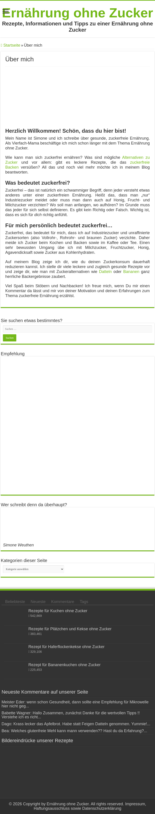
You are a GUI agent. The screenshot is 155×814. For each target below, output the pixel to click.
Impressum (134, 804)
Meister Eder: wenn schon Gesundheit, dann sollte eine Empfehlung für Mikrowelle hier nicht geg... (75, 704)
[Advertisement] (77, 425)
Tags (84, 601)
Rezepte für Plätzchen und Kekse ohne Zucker (69, 629)
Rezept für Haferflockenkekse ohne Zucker (66, 647)
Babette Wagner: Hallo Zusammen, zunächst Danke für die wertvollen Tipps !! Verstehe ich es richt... (71, 715)
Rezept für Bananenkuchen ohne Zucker (64, 665)
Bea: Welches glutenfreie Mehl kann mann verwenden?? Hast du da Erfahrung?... (74, 731)
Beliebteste (15, 601)
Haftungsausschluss (52, 808)
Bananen (131, 271)
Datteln (105, 271)
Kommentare (62, 601)
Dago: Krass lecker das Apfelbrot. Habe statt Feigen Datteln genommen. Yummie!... (76, 724)
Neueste (38, 601)
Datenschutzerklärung (101, 808)
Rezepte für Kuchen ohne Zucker (57, 611)
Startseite (10, 45)
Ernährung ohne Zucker (77, 12)
